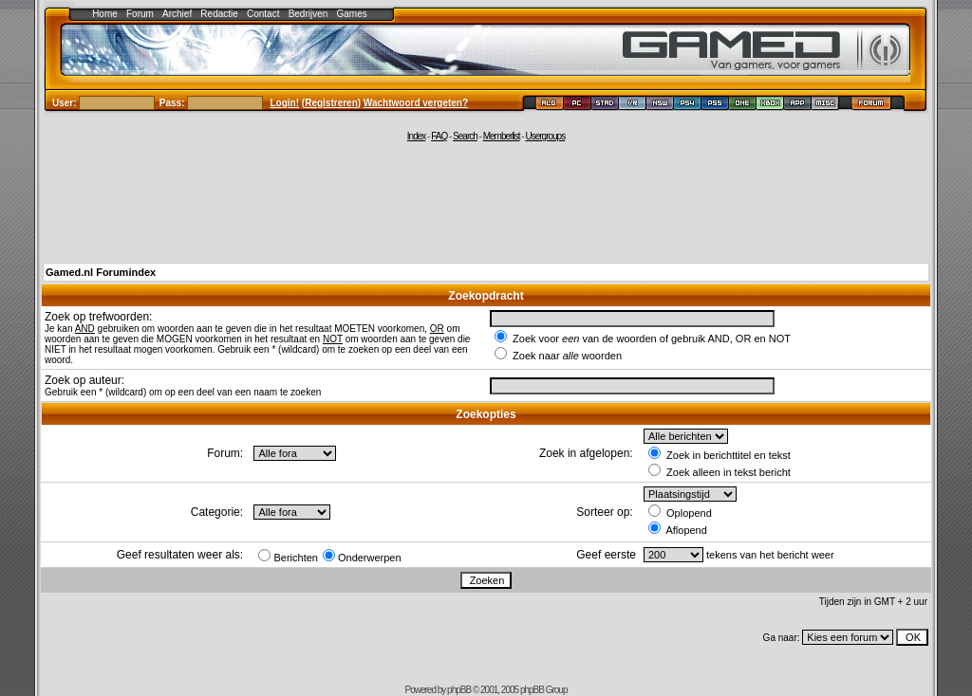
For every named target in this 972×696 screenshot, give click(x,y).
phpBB (459, 690)
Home (105, 14)
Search (465, 136)
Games (352, 14)
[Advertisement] (486, 201)
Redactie (218, 14)
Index (416, 136)
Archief (177, 14)
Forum (140, 14)
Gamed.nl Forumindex (101, 272)
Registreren (331, 103)
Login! (285, 103)
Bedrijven (308, 14)
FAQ (439, 136)
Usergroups (545, 136)
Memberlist (501, 136)
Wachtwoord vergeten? (416, 103)
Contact (263, 14)
